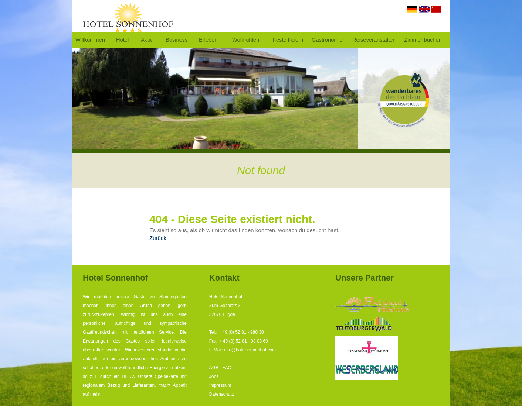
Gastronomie (327, 40)
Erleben (208, 40)
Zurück (157, 238)
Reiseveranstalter (373, 40)
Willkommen (90, 40)
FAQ (227, 367)
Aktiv (147, 40)
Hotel (122, 40)
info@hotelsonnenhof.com (250, 349)
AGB (213, 367)
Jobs (213, 376)
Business (176, 40)
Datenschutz (221, 394)
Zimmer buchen (423, 40)
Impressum (220, 385)
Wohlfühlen (245, 40)
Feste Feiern (288, 40)
